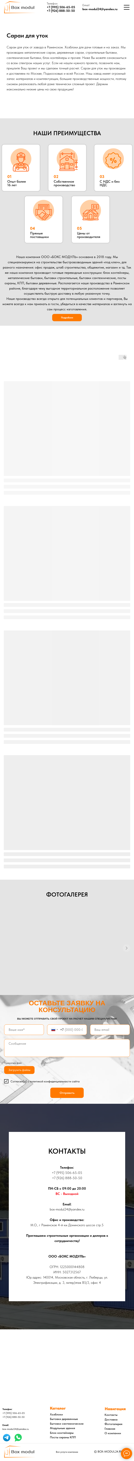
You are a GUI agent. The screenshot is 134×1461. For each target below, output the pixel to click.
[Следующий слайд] (126, 949)
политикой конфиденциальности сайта (55, 1082)
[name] (24, 1031)
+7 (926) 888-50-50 (61, 11)
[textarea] (67, 1049)
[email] (110, 1031)
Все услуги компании (67, 1452)
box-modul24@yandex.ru (99, 9)
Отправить (67, 1094)
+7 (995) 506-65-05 (67, 1174)
